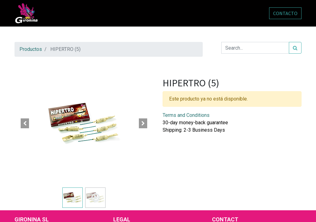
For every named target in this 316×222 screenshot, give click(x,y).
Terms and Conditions (186, 115)
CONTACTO (285, 13)
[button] (25, 123)
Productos (30, 49)
